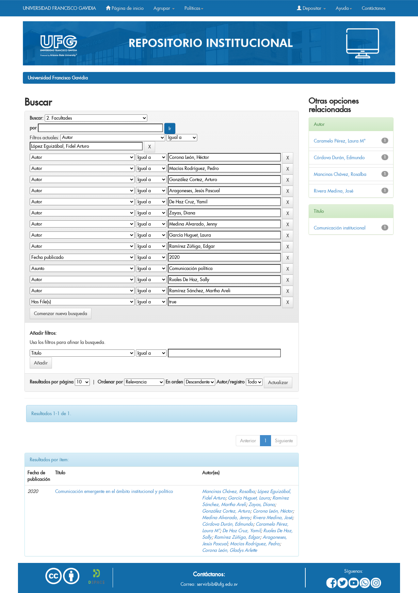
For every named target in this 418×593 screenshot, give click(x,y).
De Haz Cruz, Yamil (241, 531)
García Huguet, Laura (249, 498)
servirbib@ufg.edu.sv (217, 584)
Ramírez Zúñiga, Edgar (237, 537)
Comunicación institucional (339, 228)
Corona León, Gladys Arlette (229, 550)
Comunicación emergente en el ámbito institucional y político (114, 491)
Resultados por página (51, 382)
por (33, 128)
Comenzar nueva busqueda (60, 313)
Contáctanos (373, 8)
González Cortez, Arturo (226, 511)
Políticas (194, 8)
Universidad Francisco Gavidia (58, 78)
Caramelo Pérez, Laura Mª (339, 141)
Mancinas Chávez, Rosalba (228, 491)
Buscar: (36, 118)
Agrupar (164, 8)
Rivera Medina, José (272, 517)
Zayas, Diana (262, 504)
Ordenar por (110, 382)
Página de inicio (125, 8)
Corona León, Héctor (273, 511)
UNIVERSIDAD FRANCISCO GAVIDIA (59, 8)
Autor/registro (231, 382)
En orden (174, 382)
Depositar (311, 8)
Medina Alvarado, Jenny (226, 517)
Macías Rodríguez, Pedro (255, 544)
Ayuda (344, 8)
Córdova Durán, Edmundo (227, 524)
